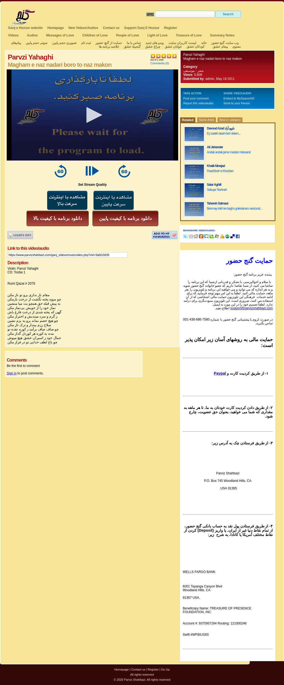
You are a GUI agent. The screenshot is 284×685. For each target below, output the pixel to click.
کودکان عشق (195, 47)
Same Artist (206, 119)
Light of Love (157, 35)
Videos (13, 35)
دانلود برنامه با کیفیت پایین (125, 218)
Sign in (12, 373)
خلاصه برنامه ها (109, 47)
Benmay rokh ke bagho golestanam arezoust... (234, 208)
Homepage (55, 28)
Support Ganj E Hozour (141, 28)
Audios (32, 35)
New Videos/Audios (83, 28)
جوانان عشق (173, 47)
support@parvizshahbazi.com (251, 308)
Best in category (230, 119)
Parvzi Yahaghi (194, 55)
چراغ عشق (152, 47)
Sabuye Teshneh (217, 190)
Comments (157, 63)
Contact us (111, 28)
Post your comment (196, 98)
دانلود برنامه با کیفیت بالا (57, 218)
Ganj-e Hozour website (25, 28)
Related (187, 120)
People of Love (127, 35)
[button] (92, 115)
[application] (92, 115)
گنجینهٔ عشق (132, 47)
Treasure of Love (189, 35)
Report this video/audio (198, 103)
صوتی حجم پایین (36, 43)
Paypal (220, 373)
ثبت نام (86, 43)
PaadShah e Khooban (220, 171)
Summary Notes (222, 35)
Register (170, 28)
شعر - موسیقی (193, 71)
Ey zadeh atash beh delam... (223, 133)
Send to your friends (236, 103)
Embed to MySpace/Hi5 (239, 98)
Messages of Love (60, 35)
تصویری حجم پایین (63, 43)
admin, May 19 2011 (220, 79)
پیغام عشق (220, 47)
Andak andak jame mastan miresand (229, 152)
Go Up (165, 669)
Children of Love (95, 35)
